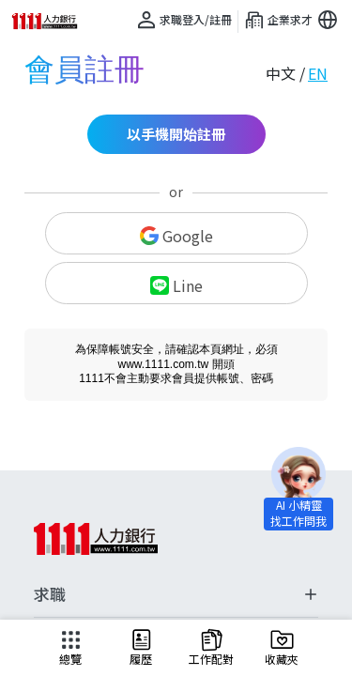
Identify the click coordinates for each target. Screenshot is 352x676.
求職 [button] (176, 594)
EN (318, 73)
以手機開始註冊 (176, 134)
